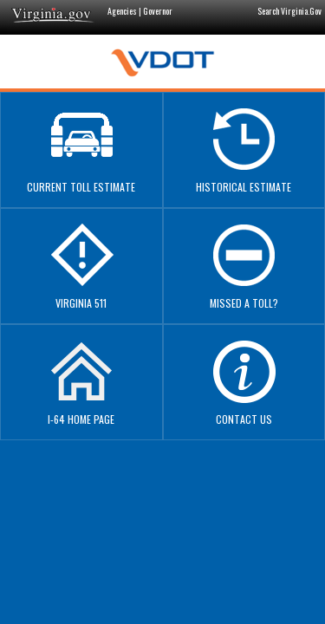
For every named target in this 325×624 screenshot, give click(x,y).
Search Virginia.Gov (289, 10)
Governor (157, 10)
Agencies (122, 10)
